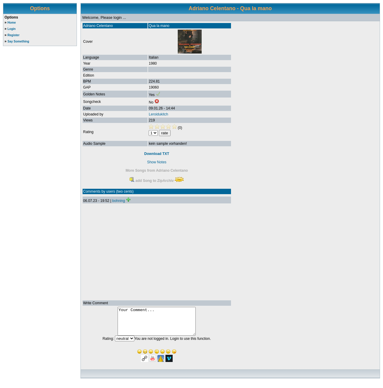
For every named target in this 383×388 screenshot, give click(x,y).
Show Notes (156, 162)
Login (11, 29)
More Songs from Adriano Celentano (157, 170)
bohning (118, 201)
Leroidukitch (158, 114)
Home (11, 22)
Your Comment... (156, 324)
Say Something (18, 41)
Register (13, 35)
